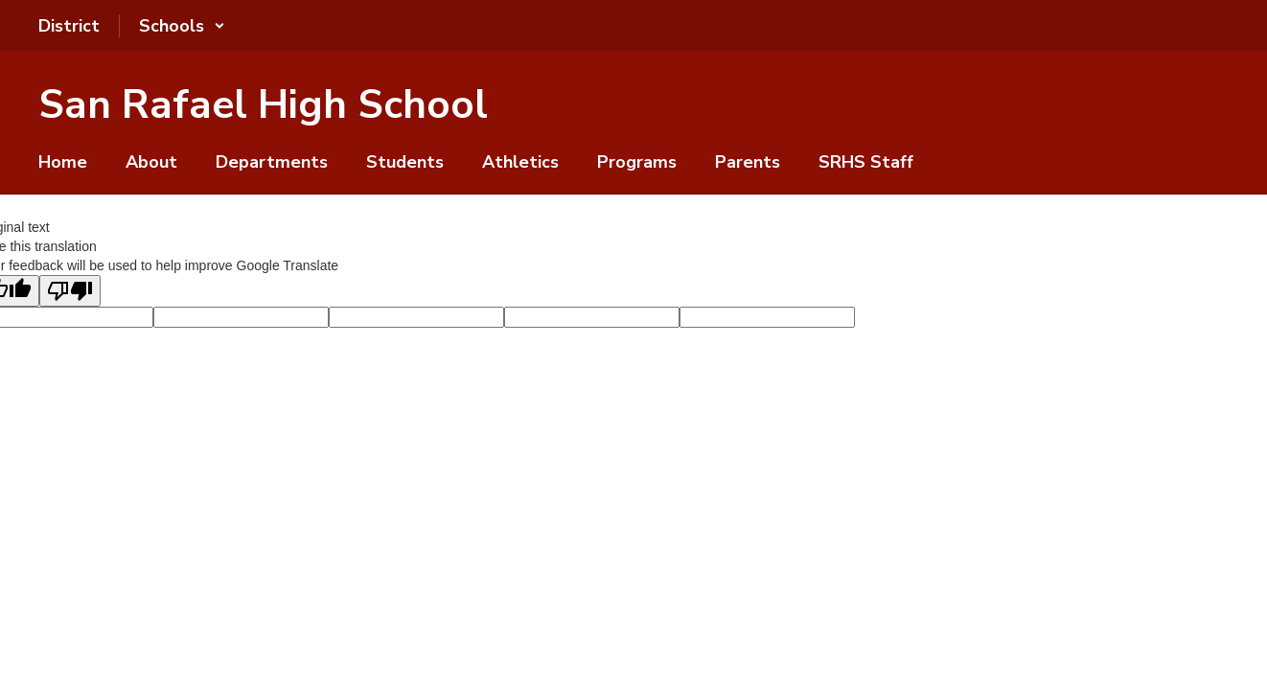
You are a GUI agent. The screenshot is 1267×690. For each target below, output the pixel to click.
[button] (182, 25)
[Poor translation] (70, 291)
